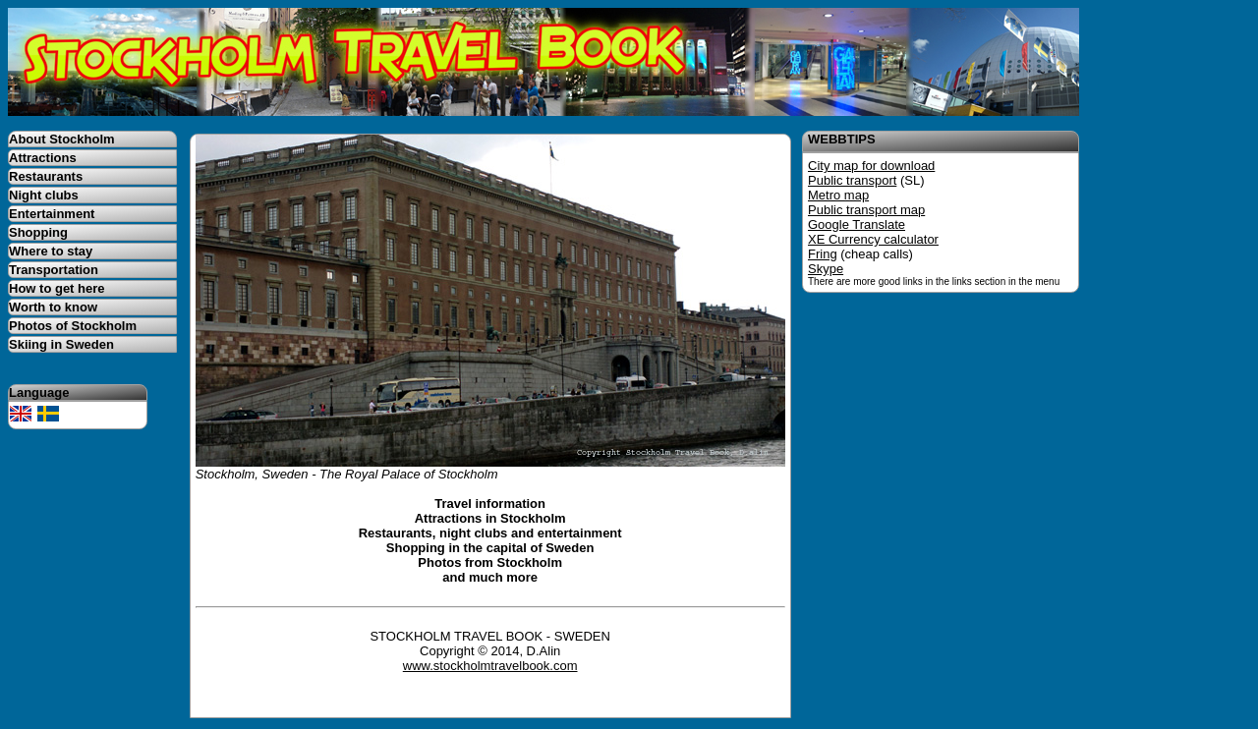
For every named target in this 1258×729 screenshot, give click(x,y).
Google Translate (856, 224)
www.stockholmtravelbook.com (490, 665)
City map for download (871, 165)
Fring (822, 254)
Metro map (838, 195)
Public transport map (866, 209)
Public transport (852, 180)
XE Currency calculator (873, 239)
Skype (825, 268)
